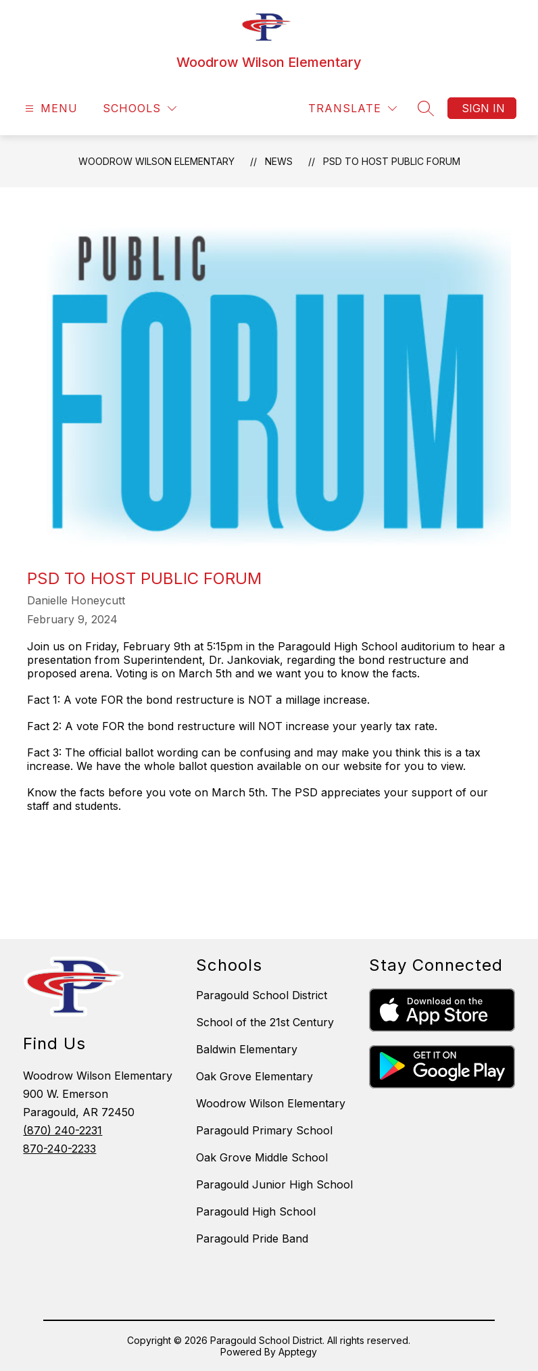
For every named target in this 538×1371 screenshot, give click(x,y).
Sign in (483, 108)
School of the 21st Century (265, 1022)
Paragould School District (261, 995)
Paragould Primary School (264, 1130)
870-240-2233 (59, 1148)
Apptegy (297, 1351)
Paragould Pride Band (252, 1238)
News (279, 161)
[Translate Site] (352, 108)
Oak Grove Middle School (262, 1157)
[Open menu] (50, 108)
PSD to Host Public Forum (391, 161)
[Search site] (426, 108)
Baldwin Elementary (246, 1049)
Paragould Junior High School (274, 1184)
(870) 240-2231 (62, 1130)
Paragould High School (256, 1211)
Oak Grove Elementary (254, 1076)
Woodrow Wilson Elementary (156, 161)
